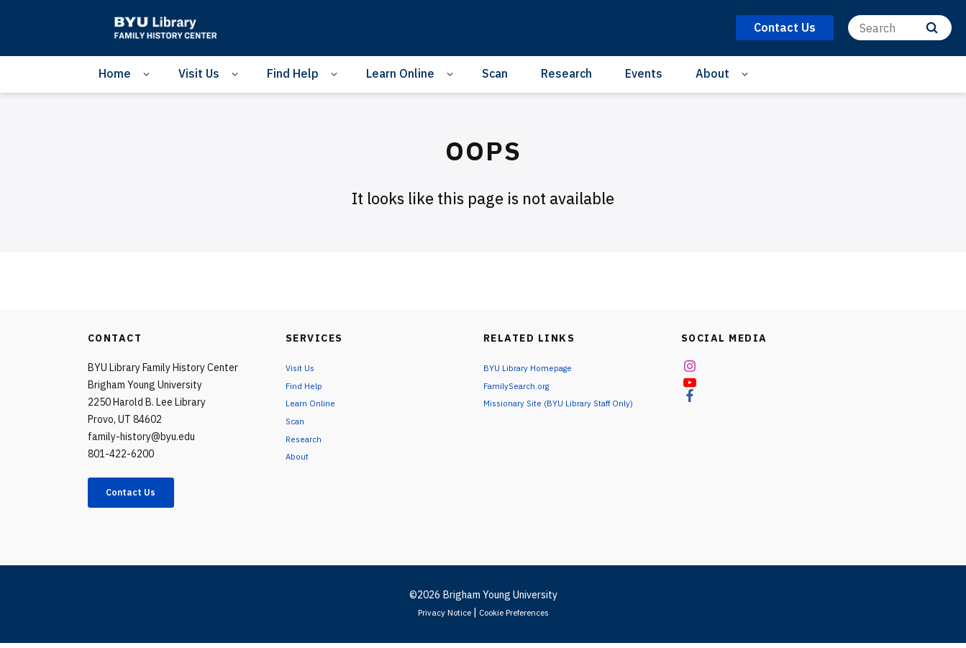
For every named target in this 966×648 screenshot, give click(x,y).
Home (115, 73)
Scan (495, 73)
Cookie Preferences (520, 617)
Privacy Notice (435, 617)
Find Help (293, 73)
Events (643, 73)
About (712, 73)
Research (566, 73)
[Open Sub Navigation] (148, 74)
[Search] (900, 27)
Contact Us (142, 495)
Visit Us (198, 73)
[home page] (170, 28)
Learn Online (400, 73)
